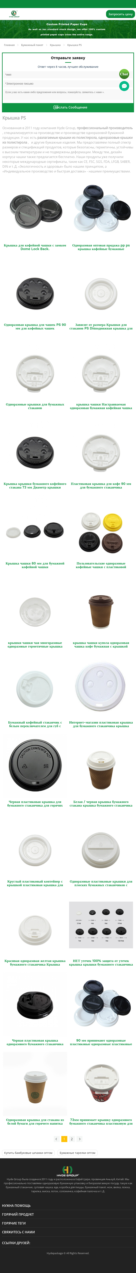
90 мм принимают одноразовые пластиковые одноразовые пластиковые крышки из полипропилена (101, 1044)
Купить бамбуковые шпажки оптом (28, 1153)
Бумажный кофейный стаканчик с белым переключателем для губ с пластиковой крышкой (35, 726)
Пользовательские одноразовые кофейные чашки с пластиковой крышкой (101, 566)
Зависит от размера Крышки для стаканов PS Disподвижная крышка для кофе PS (101, 328)
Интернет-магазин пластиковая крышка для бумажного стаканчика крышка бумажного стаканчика (101, 726)
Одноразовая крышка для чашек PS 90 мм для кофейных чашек (35, 326)
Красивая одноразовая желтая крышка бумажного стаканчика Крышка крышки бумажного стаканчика (35, 964)
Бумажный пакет (32, 45)
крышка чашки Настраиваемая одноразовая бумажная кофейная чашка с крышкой (101, 407)
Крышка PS (74, 45)
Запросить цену (120, 14)
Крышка (55, 45)
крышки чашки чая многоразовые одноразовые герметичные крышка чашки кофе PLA (35, 646)
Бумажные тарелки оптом (77, 1153)
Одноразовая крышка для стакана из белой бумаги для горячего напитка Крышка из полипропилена (35, 1123)
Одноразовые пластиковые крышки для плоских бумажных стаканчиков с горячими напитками (101, 885)
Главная (9, 45)
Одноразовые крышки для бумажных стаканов (35, 406)
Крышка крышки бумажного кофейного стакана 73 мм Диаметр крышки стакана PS (35, 487)
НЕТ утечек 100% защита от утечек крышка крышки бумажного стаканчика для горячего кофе (101, 964)
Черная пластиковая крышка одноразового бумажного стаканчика (35, 1042)
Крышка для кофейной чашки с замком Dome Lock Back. (35, 247)
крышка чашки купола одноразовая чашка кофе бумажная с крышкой (101, 644)
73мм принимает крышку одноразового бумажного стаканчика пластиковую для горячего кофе (101, 1123)
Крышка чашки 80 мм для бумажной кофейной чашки (35, 565)
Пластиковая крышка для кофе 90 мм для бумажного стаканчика (101, 485)
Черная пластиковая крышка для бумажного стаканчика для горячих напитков (35, 805)
